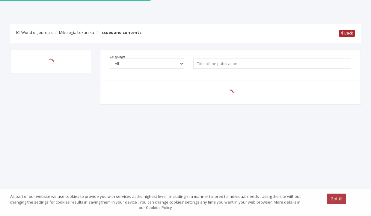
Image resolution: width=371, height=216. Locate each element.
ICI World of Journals (34, 32)
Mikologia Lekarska (76, 32)
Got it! (336, 199)
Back (347, 33)
